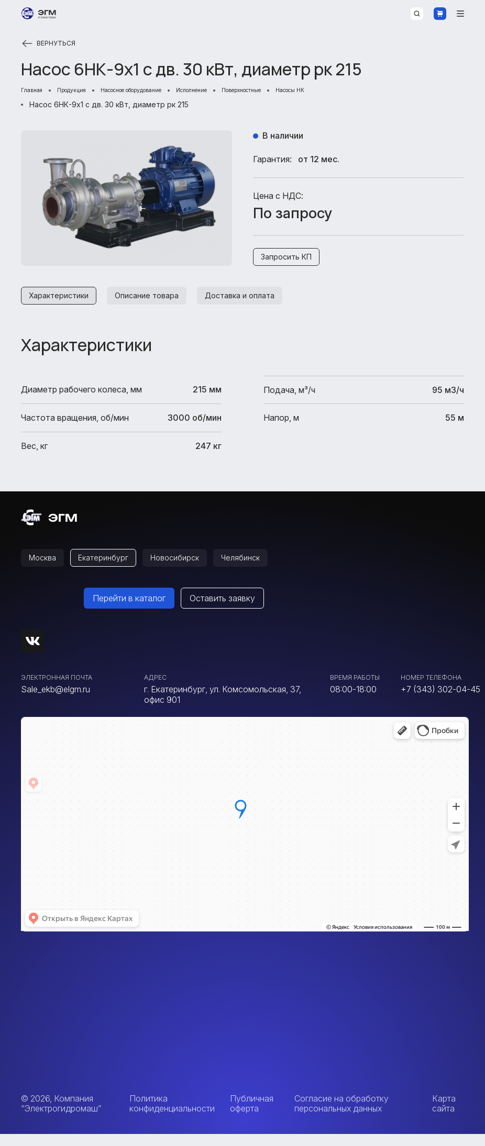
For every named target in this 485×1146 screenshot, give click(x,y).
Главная (35, 91)
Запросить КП (290, 261)
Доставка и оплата (261, 303)
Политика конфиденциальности (172, 1115)
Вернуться (50, 43)
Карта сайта (444, 1115)
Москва (45, 568)
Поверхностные (316, 91)
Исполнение (249, 91)
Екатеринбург (112, 568)
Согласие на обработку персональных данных (341, 1115)
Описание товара (159, 303)
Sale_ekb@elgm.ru (55, 701)
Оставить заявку (222, 610)
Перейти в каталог (129, 610)
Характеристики (62, 303)
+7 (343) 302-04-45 (440, 701)
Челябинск (263, 568)
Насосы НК (380, 91)
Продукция (85, 91)
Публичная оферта (251, 1115)
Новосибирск (190, 568)
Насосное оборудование (166, 91)
